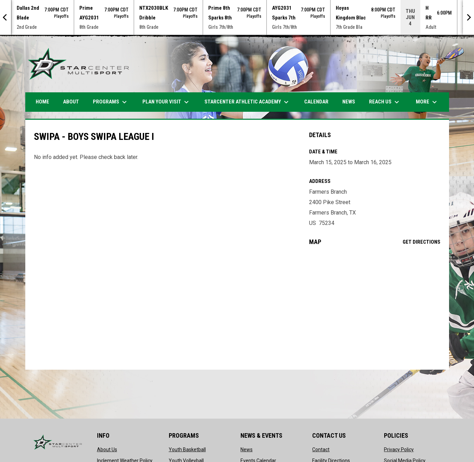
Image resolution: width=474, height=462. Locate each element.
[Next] (468, 17)
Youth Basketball (187, 449)
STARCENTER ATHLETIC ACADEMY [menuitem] (247, 102)
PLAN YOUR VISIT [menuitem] (166, 102)
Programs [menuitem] (111, 102)
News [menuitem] (348, 102)
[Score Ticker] (237, 17)
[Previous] (5, 17)
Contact (321, 449)
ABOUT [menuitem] (71, 102)
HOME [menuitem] (42, 102)
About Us (107, 449)
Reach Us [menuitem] (385, 102)
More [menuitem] (427, 102)
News (246, 449)
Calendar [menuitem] (316, 102)
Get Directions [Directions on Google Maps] (421, 242)
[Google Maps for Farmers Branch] (374, 307)
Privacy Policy (399, 449)
